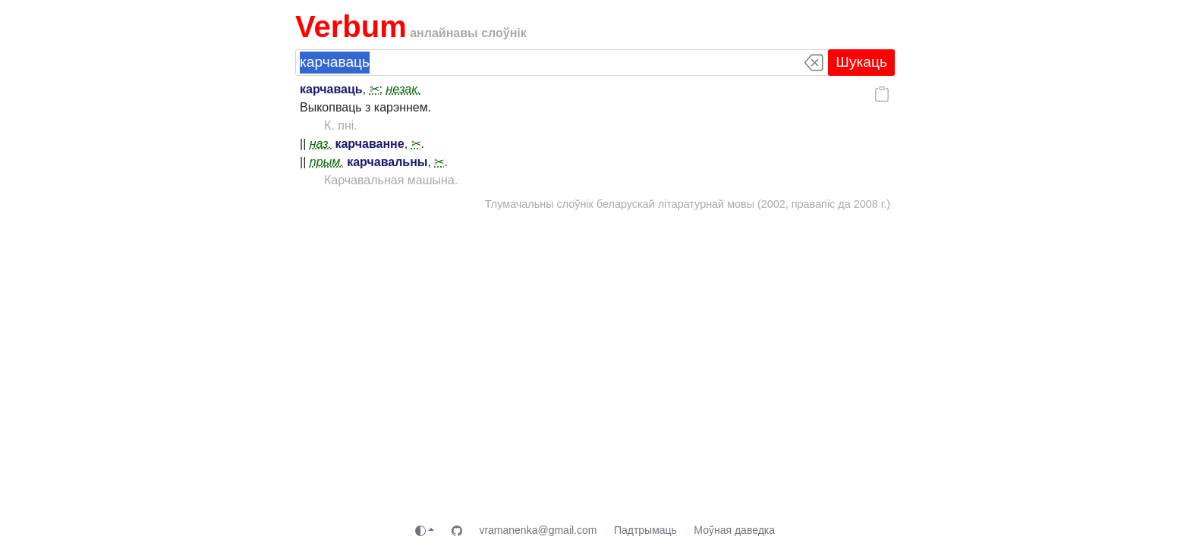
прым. (327, 161)
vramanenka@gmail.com (538, 530)
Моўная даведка (734, 530)
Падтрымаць (645, 530)
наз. (321, 143)
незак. (403, 89)
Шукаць (861, 62)
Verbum (351, 26)
